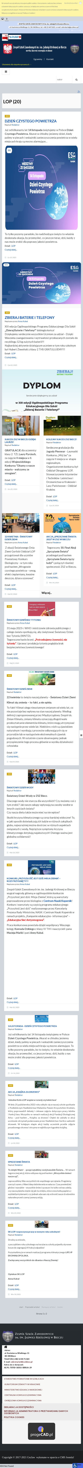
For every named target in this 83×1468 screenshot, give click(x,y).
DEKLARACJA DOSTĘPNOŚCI (19, 1407)
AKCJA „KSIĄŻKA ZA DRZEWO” (24, 1092)
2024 (7, 420)
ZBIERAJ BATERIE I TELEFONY (29, 317)
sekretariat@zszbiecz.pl (69, 27)
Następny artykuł (48, 1307)
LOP (13, 245)
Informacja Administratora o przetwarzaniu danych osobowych (36, 1412)
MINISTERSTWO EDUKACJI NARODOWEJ (23, 1390)
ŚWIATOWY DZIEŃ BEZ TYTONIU (24, 620)
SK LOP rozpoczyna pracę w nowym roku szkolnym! (34, 1231)
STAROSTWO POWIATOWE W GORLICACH (24, 1379)
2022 (10, 1020)
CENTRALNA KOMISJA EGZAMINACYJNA (22, 1395)
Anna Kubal (23, 321)
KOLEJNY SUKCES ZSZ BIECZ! (61, 439)
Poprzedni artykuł (32, 1307)
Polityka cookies (14, 1417)
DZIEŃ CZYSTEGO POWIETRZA (31, 121)
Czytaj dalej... (11, 249)
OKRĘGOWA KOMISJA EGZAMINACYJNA (23, 1400)
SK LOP (14, 518)
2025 (7, 116)
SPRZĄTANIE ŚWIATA (19, 1161)
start (21, 1307)
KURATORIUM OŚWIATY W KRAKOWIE (22, 1384)
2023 (48, 518)
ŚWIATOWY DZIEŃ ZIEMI (19, 689)
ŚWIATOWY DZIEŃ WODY (20, 787)
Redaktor (15, 125)
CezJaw (31, 1457)
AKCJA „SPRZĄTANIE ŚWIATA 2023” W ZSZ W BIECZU (61, 538)
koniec (60, 1307)
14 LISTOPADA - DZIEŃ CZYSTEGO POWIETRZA (32, 1026)
